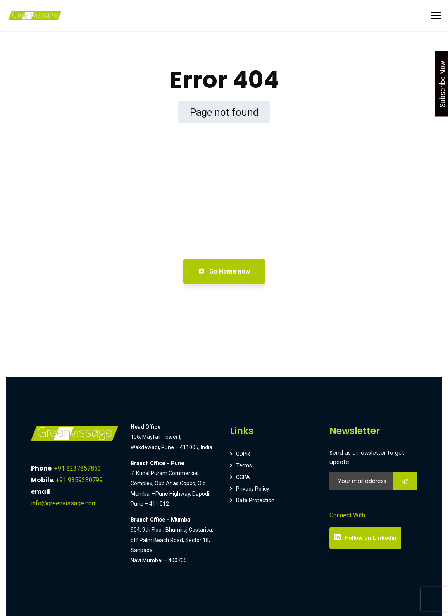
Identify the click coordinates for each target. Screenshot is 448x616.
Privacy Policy (252, 489)
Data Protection (255, 500)
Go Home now (224, 271)
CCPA (243, 477)
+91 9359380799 (79, 480)
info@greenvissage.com (64, 503)
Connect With (347, 515)
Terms (244, 465)
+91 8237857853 (77, 468)
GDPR (243, 454)
